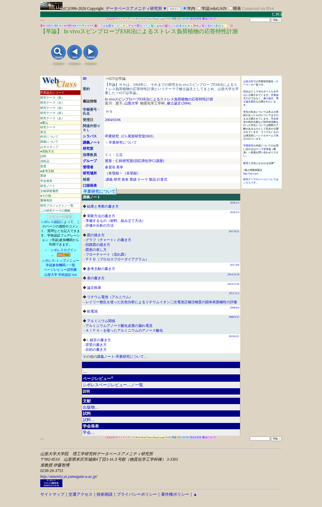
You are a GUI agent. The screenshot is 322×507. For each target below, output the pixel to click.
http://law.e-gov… (252, 173)
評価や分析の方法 (100, 225)
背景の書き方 (96, 345)
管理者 (88, 167)
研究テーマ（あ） (52, 118)
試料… (89, 420)
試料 (43, 156)
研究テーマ (47, 127)
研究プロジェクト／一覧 (56, 205)
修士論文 (174, 103)
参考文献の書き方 (101, 269)
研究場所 (90, 173)
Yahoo (150, 18)
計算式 (162, 179)
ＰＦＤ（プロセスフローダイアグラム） (117, 259)
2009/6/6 (234, 307)
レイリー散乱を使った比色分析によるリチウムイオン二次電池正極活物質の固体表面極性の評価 (161, 302)
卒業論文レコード (52, 92)
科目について (49, 136)
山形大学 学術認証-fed (60, 275)
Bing (155, 18)
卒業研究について (123, 142)
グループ (90, 161)
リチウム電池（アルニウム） (110, 297)
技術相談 (105, 494)
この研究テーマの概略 (55, 210)
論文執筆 (94, 288)
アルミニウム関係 (101, 321)
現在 (245, 91)
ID (85, 79)
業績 (43, 175)
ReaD (143, 18)
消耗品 (44, 161)
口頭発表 (90, 185)
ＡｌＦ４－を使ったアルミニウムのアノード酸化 (124, 330)
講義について (49, 141)
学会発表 (46, 181)
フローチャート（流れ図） (107, 254)
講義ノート (91, 142)
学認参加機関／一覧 (60, 265)
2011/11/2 (234, 293)
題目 (253, 101)
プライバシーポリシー (137, 494)
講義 (109, 179)
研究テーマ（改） (52, 108)
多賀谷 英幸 (114, 167)
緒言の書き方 (100, 340)
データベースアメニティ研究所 (134, 8)
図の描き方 (96, 235)
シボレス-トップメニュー (60, 260)
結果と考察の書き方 (103, 206)
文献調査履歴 (49, 191)
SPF (187, 18)
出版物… (91, 407)
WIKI (168, 18)
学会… (89, 432)
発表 (125, 179)
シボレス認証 (50, 222)
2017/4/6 (234, 264)
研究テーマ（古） (52, 102)
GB (183, 18)
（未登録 (112, 173)
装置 (43, 166)
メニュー (110, 18)
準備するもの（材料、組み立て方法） (115, 221)
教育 (245, 163)
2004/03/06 (113, 120)
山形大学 (131, 103)
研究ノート (47, 186)
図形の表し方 (96, 250)
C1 (179, 18)
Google (161, 18)
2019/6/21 (234, 336)
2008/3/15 (234, 317)
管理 (265, 149)
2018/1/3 (234, 202)
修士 (265, 98)
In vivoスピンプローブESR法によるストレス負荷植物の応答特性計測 (159, 99)
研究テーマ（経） (52, 113)
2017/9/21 (234, 231)
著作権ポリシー (175, 494)
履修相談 (46, 200)
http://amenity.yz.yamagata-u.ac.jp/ (68, 476)
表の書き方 (96, 278)
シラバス (90, 136)
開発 (237, 8)
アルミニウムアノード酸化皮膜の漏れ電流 (119, 326)
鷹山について (209, 18)
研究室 (88, 148)
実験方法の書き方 (101, 216)
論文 (270, 98)
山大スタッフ (49, 147)
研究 (117, 179)
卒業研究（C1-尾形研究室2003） (130, 136)
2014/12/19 (233, 274)
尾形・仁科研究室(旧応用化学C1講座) (134, 161)
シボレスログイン (64, 250)
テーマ (142, 179)
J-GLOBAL (135, 18)
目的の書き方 (96, 350)
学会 (273, 118)
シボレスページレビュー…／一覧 (113, 385)
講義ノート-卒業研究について (120, 357)
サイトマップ (122, 18)
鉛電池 (92, 311)
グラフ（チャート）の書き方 (108, 240)
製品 (152, 179)
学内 (191, 8)
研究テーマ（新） (52, 97)
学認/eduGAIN (214, 8)
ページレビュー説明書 (60, 269)
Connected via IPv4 (258, 8)
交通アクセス (80, 494)
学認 (174, 18)
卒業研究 (248, 145)
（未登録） (131, 173)
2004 (186, 103)
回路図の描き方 (98, 245)
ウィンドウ (195, 18)
